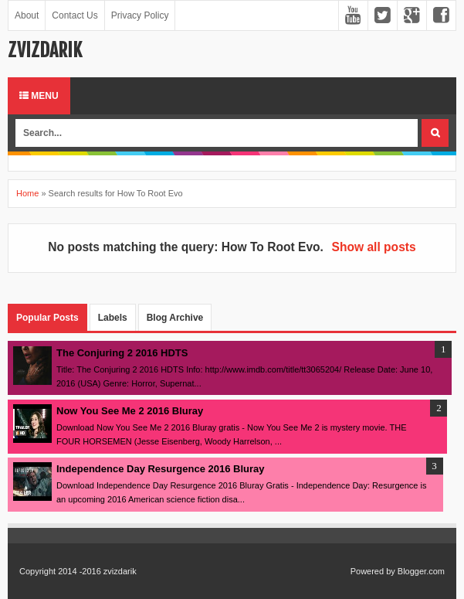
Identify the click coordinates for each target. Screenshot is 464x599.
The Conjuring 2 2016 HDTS (122, 353)
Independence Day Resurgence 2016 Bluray (160, 469)
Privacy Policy (140, 15)
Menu (39, 95)
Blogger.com (421, 571)
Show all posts (374, 247)
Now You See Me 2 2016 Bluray (129, 411)
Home (27, 193)
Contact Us (74, 15)
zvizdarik (45, 50)
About (27, 15)
